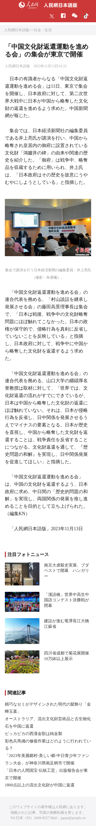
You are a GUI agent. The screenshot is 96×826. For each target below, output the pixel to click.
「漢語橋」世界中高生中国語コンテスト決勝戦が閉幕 (66, 600)
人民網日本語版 (16, 30)
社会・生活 (43, 30)
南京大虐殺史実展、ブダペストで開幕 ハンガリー (66, 570)
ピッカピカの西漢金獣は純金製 (33, 733)
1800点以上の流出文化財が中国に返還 (39, 785)
